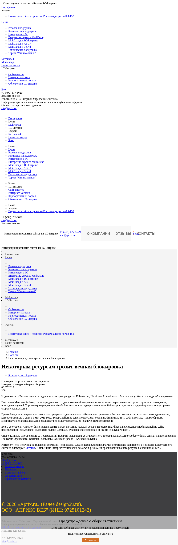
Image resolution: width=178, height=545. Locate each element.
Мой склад (7, 62)
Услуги (5, 10)
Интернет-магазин (19, 77)
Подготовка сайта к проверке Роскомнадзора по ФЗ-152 (41, 16)
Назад (11, 146)
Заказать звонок (10, 95)
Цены (4, 22)
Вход (136, 233)
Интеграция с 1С (18, 34)
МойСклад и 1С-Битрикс (23, 40)
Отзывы (123, 233)
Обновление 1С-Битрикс (22, 83)
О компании (98, 233)
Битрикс (30, 447)
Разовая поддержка (19, 27)
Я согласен (90, 540)
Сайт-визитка (16, 74)
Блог (4, 89)
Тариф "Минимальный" (22, 52)
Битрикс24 (7, 58)
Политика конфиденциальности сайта (90, 533)
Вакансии (11, 469)
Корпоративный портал (22, 80)
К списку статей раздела (22, 375)
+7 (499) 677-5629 (70, 231)
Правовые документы (18, 478)
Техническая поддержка (22, 49)
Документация (13, 475)
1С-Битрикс (8, 68)
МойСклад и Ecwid (19, 46)
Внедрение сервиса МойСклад (26, 37)
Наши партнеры (10, 65)
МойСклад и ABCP (19, 43)
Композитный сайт (16, 472)
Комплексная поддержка (22, 31)
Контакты (146, 233)
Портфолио (8, 7)
